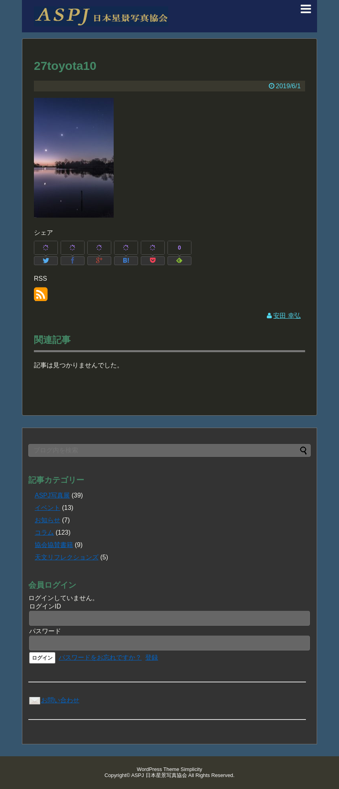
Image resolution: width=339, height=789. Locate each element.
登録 (151, 657)
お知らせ (47, 520)
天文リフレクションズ (67, 557)
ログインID (45, 606)
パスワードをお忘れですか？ (100, 657)
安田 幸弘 (286, 315)
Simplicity (191, 769)
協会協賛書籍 (54, 544)
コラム (44, 532)
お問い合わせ (53, 700)
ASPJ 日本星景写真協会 (159, 775)
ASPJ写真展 (52, 495)
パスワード (45, 631)
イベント (47, 507)
